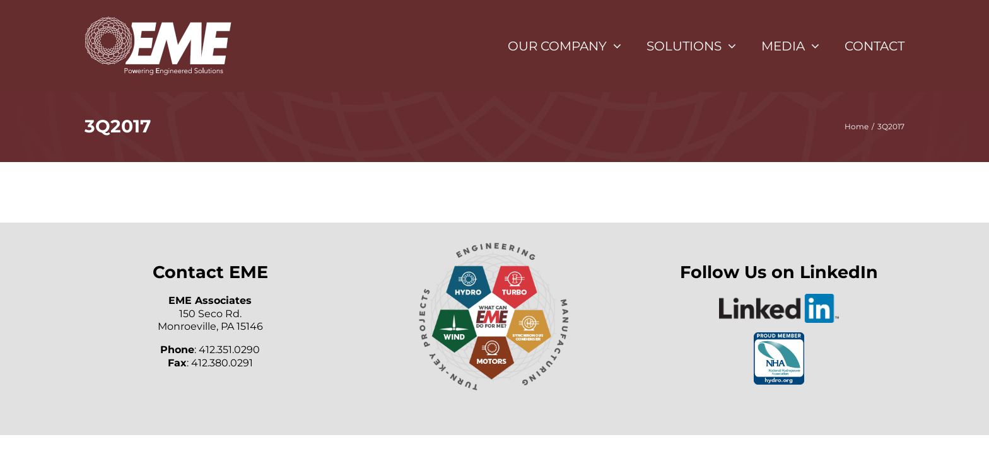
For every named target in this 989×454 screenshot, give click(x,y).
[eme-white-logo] (158, 20)
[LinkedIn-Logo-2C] (779, 299)
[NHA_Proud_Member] (779, 337)
